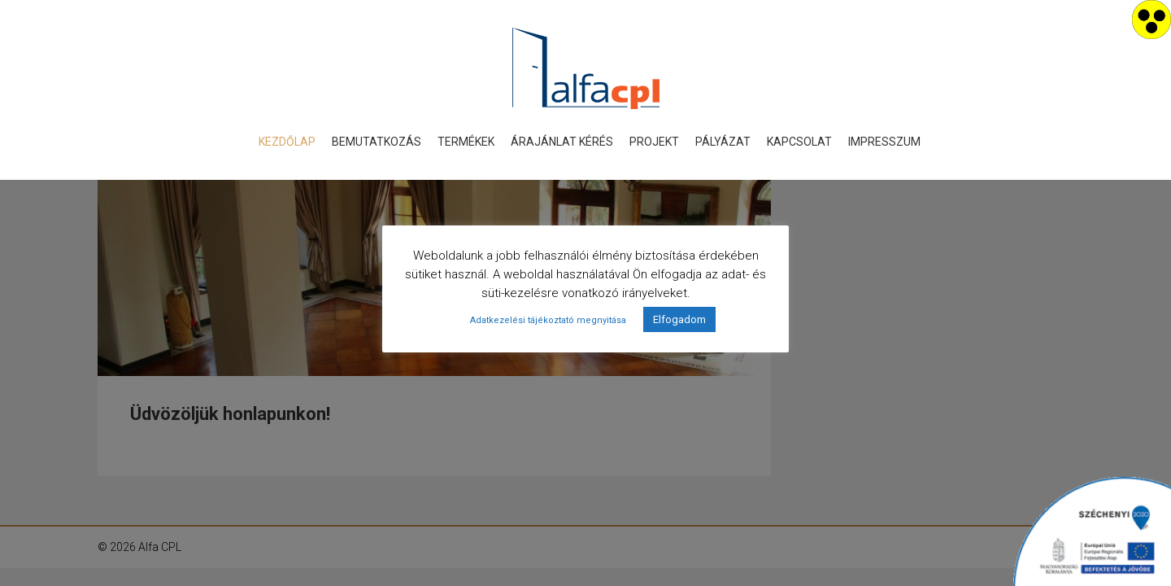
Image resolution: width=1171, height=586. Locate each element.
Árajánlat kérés (562, 141)
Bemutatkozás (376, 141)
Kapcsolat (799, 141)
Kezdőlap (287, 141)
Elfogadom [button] (679, 319)
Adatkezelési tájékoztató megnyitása (548, 320)
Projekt (654, 141)
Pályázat (723, 141)
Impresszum (884, 141)
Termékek (465, 141)
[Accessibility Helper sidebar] (1151, 19)
